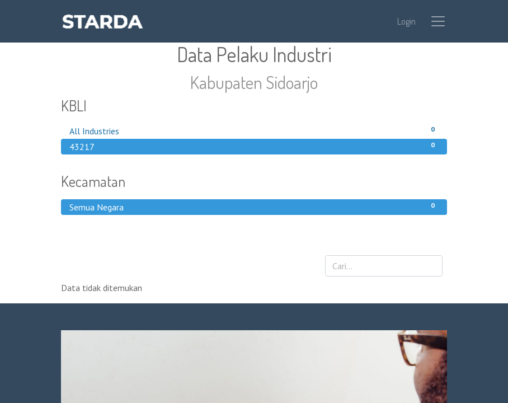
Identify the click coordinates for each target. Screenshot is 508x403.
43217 (254, 146)
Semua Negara (254, 206)
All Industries (254, 130)
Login (406, 21)
